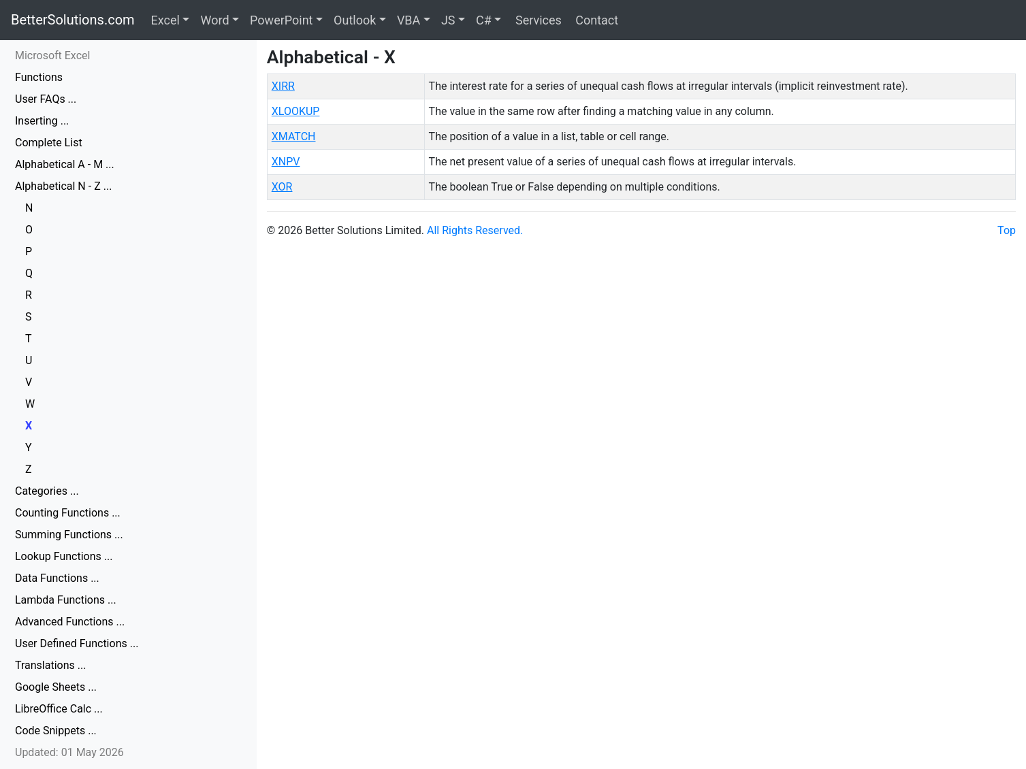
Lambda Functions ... (65, 599)
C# (484, 20)
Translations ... (50, 665)
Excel (165, 20)
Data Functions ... (57, 578)
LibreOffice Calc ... (59, 708)
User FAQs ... (45, 99)
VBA (408, 20)
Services (536, 20)
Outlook (355, 20)
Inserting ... (42, 120)
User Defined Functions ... (76, 643)
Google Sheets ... (56, 687)
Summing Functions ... (69, 534)
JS (448, 20)
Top (1006, 230)
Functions (39, 77)
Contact (595, 20)
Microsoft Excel (52, 55)
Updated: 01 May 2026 (69, 752)
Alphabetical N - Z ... (63, 186)
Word (214, 20)
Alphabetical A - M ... (64, 164)
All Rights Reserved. (475, 230)
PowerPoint (281, 20)
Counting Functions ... (68, 512)
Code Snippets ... (56, 730)
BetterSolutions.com (73, 20)
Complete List (48, 142)
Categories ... (47, 491)
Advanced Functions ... (70, 621)
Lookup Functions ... (63, 556)
